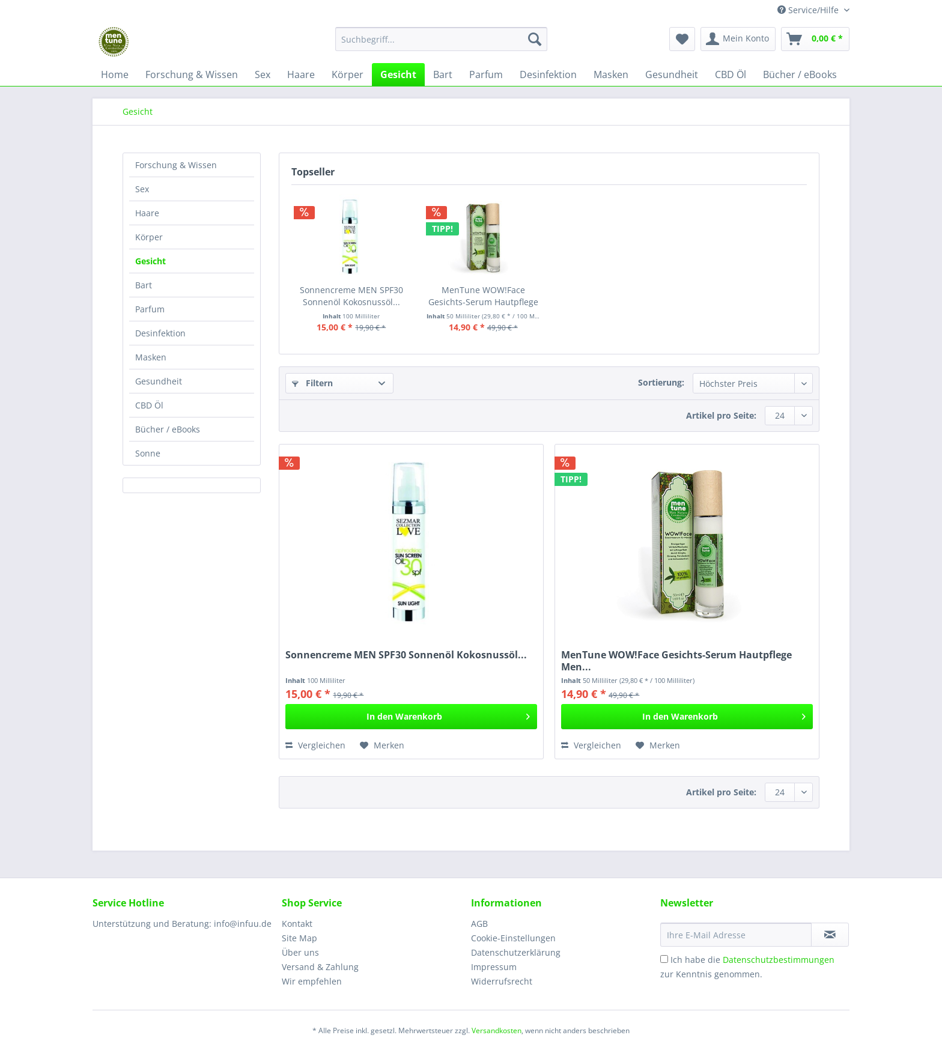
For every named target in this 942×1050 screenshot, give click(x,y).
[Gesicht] (398, 74)
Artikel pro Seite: (721, 415)
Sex (142, 189)
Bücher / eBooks (167, 429)
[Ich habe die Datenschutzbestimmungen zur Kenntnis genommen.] (664, 959)
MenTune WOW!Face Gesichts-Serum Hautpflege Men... (483, 296)
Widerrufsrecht (501, 981)
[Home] (115, 74)
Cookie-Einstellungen (513, 938)
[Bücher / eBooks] (800, 74)
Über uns (300, 952)
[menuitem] (441, 44)
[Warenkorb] (815, 39)
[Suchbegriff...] (441, 39)
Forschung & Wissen (176, 165)
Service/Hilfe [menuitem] (809, 10)
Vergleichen (315, 745)
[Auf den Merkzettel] (382, 745)
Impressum (494, 967)
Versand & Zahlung (320, 967)
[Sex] (262, 74)
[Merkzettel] (682, 39)
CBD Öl (149, 405)
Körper (149, 237)
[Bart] (443, 74)
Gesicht (150, 261)
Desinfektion (160, 333)
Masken (150, 357)
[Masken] (611, 74)
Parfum (150, 309)
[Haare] (301, 74)
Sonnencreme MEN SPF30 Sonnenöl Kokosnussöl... (351, 296)
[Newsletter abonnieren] (830, 935)
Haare (147, 213)
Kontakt (297, 923)
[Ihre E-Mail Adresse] (736, 935)
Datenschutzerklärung (516, 952)
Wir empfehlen (312, 981)
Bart (143, 285)
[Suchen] (534, 39)
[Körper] (347, 74)
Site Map (299, 938)
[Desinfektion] (548, 74)
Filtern (312, 383)
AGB (479, 923)
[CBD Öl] (730, 74)
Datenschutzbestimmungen (778, 959)
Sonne (147, 453)
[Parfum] (486, 74)
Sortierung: (661, 382)
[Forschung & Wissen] (191, 74)
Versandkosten (496, 1030)
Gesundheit (158, 381)
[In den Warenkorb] (411, 716)
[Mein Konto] (738, 39)
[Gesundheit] (671, 74)
